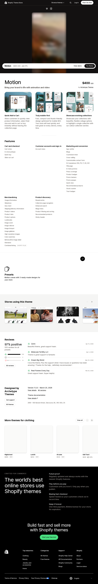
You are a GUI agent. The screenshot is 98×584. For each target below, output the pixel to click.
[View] (16, 369)
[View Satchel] (70, 325)
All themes (10, 460)
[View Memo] (58, 325)
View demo (78, 115)
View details (32, 445)
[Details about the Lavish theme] (42, 497)
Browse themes (58, 3)
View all (80, 476)
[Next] (91, 355)
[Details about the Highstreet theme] (16, 497)
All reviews (10, 420)
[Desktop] (46, 8)
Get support (10, 455)
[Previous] (87, 355)
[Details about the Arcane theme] (68, 497)
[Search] (70, 2)
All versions (42, 445)
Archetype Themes (86, 137)
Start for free (87, 3)
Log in (76, 3)
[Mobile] (51, 8)
